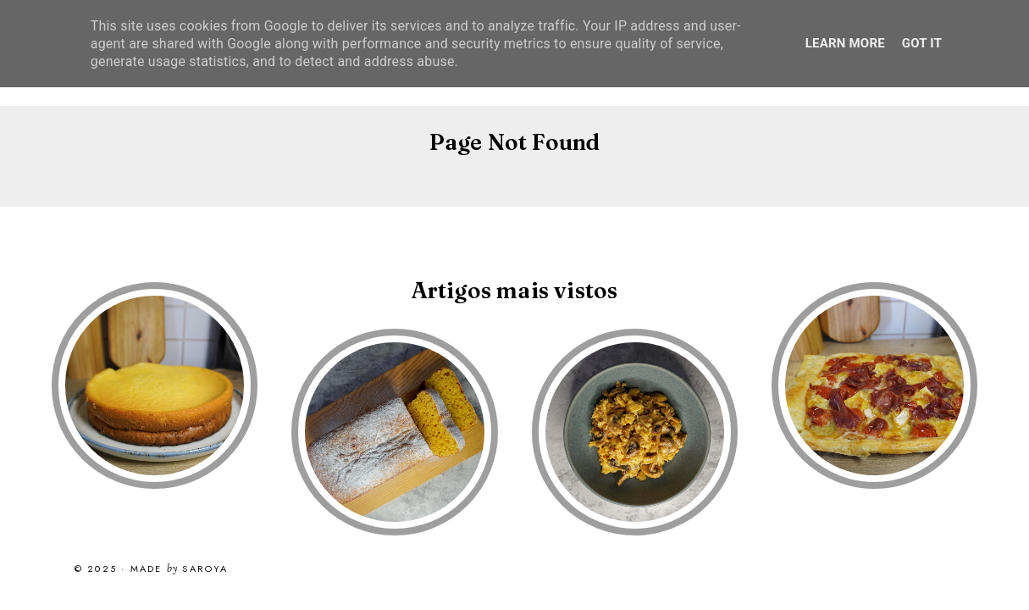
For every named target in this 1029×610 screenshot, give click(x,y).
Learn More (845, 43)
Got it (922, 43)
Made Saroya (179, 569)
